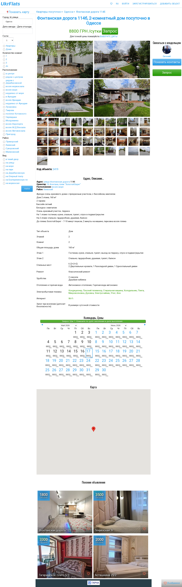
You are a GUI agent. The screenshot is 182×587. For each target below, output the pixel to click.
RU (117, 3)
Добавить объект (170, 3)
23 (82, 363)
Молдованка (12, 120)
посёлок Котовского (16, 113)
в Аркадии (11, 96)
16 (105, 353)
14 (139, 344)
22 (76, 363)
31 (89, 372)
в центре (10, 73)
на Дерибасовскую (15, 173)
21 (69, 363)
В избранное (172, 583)
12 (125, 344)
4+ (7, 66)
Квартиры (10, 46)
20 (62, 363)
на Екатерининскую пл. (17, 179)
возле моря (11, 90)
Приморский (12, 141)
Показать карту (17, 12)
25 (48, 372)
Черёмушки (11, 117)
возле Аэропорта (14, 124)
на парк (9, 169)
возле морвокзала (15, 86)
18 (48, 363)
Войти (125, 3)
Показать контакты (167, 62)
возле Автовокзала (15, 131)
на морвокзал (12, 183)
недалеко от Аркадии (16, 103)
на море (10, 166)
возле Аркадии (13, 100)
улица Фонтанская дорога (57, 181)
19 (55, 363)
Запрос (110, 31)
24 (89, 363)
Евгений (167, 56)
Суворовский (12, 148)
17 (89, 353)
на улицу (10, 162)
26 (55, 372)
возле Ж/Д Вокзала (15, 127)
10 (112, 344)
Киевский (10, 145)
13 (132, 344)
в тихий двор (12, 159)
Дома (8, 49)
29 (76, 372)
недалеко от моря (15, 93)
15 (98, 353)
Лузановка (11, 107)
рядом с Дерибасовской (14, 81)
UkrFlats (10, 3)
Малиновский (12, 152)
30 (82, 372)
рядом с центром (14, 77)
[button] (93, 429)
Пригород (10, 134)
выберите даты (108, 36)
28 (69, 372)
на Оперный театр (14, 176)
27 (62, 372)
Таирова (10, 110)
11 (119, 344)
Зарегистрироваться (145, 3)
